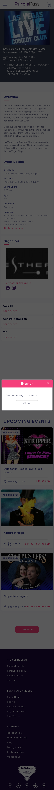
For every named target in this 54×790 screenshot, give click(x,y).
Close (27, 403)
